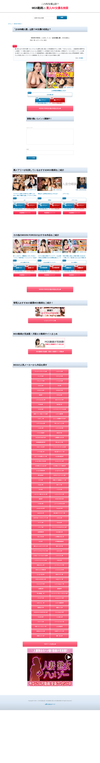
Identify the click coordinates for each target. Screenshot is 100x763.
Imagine (40, 458)
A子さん (59, 495)
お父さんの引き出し (40, 564)
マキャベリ (40, 613)
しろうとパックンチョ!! (40, 543)
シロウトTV (59, 330)
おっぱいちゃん (59, 442)
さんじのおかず (59, 602)
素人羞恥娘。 (41, 580)
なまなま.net (41, 351)
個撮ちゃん (59, 596)
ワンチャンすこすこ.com (59, 415)
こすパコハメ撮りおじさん (40, 468)
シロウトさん (59, 538)
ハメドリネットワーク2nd (59, 372)
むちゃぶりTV (40, 570)
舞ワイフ (59, 458)
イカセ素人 (59, 607)
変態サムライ (41, 628)
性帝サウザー (59, 559)
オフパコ (41, 500)
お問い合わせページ (50, 698)
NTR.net (59, 356)
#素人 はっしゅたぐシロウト (41, 527)
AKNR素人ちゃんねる (40, 436)
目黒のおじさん (40, 623)
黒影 (40, 474)
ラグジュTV (59, 335)
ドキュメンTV (40, 340)
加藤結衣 (68, 242)
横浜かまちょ (41, 548)
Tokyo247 (59, 484)
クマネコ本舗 (41, 399)
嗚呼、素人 (59, 628)
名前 (27, 151)
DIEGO (59, 543)
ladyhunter (40, 490)
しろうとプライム (59, 468)
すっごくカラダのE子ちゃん (59, 506)
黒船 (40, 356)
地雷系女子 (40, 596)
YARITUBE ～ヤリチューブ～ (40, 495)
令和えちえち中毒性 (40, 554)
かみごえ (59, 532)
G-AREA (41, 479)
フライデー (40, 586)
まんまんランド (59, 586)
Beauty (59, 500)
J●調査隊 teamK (59, 404)
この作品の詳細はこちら (58, 90)
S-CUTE (40, 372)
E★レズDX (40, 516)
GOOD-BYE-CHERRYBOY (40, 602)
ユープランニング (59, 548)
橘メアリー (42, 101)
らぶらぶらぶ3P (59, 554)
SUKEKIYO (59, 351)
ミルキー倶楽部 (59, 591)
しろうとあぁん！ (59, 570)
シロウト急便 (59, 378)
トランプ (41, 506)
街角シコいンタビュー (40, 618)
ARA (59, 346)
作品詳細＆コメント (25, 200)
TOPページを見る (50, 637)
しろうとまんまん (40, 362)
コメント (29, 129)
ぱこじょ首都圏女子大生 (59, 383)
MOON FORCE (59, 474)
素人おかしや (59, 410)
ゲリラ (40, 452)
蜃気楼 (59, 575)
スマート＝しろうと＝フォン (40, 532)
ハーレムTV (59, 340)
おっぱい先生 (41, 559)
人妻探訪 (41, 575)
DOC (41, 463)
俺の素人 (59, 367)
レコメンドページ (50, 287)
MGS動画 (81, 58)
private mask (41, 484)
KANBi (40, 367)
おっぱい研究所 (40, 442)
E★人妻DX (59, 511)
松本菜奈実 (44, 242)
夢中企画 (41, 447)
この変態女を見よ (59, 516)
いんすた (41, 394)
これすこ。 (40, 383)
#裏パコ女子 (59, 527)
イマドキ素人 (41, 420)
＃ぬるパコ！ (59, 564)
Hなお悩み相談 (59, 426)
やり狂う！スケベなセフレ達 (40, 538)
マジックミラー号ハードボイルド (59, 580)
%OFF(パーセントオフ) (59, 447)
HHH (41, 522)
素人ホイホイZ (59, 362)
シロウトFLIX (59, 394)
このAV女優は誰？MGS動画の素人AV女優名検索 (49, 694)
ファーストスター (59, 613)
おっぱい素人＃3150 (41, 431)
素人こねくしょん (59, 388)
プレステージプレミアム (41, 330)
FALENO (41, 607)
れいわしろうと (59, 431)
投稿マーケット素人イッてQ (41, 378)
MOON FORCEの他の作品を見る (50, 110)
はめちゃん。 (41, 591)
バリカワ (59, 463)
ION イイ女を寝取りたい (41, 426)
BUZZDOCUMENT (40, 404)
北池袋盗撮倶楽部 (40, 410)
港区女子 (59, 399)
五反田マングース (59, 623)
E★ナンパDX (41, 415)
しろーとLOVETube (59, 479)
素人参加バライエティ (59, 490)
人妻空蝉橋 (40, 511)
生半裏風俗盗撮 (59, 522)
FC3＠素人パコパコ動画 (59, 436)
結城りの (19, 242)
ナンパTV (41, 335)
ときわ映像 (59, 618)
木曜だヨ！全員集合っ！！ (59, 452)
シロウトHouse (40, 388)
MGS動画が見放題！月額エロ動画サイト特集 (50, 309)
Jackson (41, 346)
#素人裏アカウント (59, 420)
